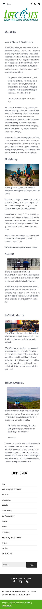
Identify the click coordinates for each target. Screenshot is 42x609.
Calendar (4, 527)
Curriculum (5, 543)
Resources (4, 521)
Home (3, 484)
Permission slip (6, 532)
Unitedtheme (7, 606)
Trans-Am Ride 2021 (7, 553)
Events (28, 595)
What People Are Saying (8, 516)
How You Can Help (6, 511)
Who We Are (5, 505)
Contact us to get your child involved (11, 489)
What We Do (5, 494)
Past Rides (5, 548)
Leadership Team (6, 500)
